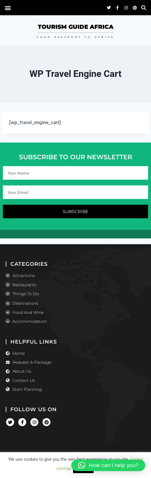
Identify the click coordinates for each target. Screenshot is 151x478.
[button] (108, 465)
